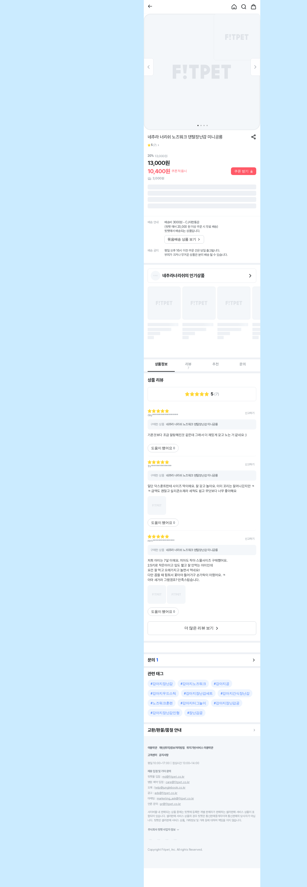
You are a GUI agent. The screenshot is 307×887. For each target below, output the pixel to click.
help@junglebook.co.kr (170, 787)
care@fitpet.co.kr (178, 782)
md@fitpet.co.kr (173, 776)
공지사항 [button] (163, 755)
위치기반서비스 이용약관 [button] (199, 747)
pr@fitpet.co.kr (170, 804)
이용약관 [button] (152, 747)
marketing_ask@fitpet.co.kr (175, 798)
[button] (150, 7)
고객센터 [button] (152, 755)
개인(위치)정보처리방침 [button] (172, 747)
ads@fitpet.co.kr (166, 793)
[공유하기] (253, 137)
